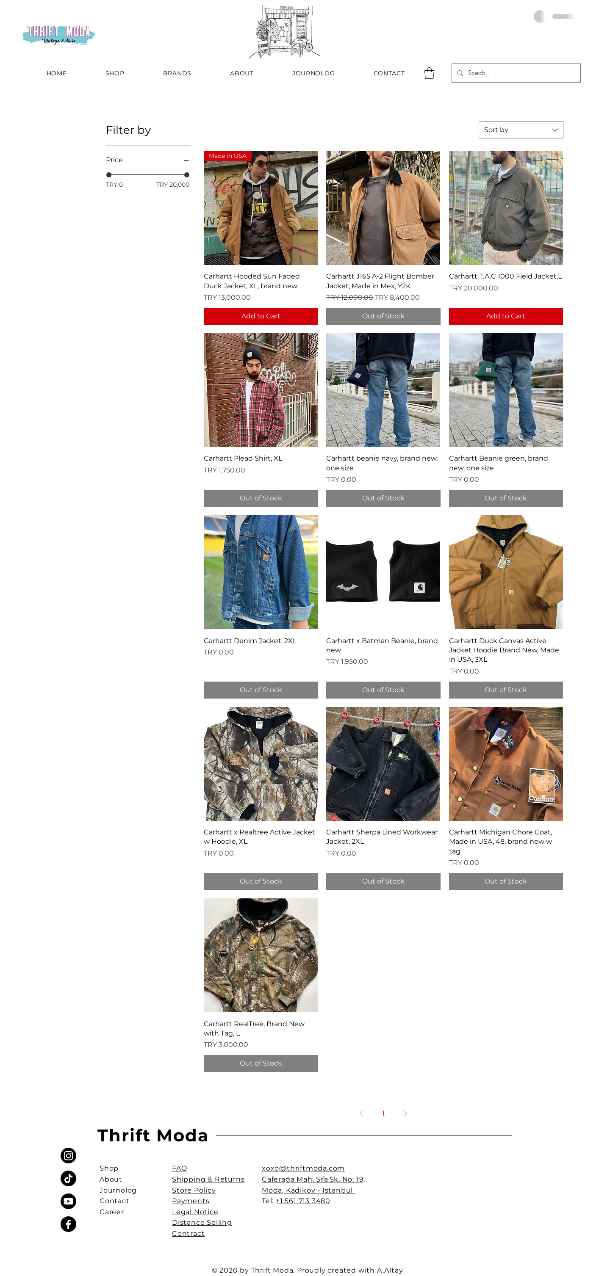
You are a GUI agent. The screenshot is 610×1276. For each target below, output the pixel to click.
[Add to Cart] (261, 316)
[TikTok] (68, 1178)
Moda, (274, 1190)
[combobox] (521, 130)
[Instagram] (68, 1155)
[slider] (109, 175)
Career (112, 1212)
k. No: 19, (349, 1179)
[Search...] (515, 73)
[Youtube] (68, 1201)
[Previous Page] (361, 1113)
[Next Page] (405, 1113)
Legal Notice (195, 1212)
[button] (429, 73)
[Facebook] (68, 1224)
